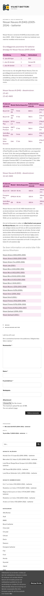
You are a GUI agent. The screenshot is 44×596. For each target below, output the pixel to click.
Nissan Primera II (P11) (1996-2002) (14, 304)
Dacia (5, 539)
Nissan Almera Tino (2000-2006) (14, 262)
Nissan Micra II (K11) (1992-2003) (14, 272)
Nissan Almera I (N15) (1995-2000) (14, 255)
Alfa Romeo (7, 513)
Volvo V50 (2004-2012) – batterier (20, 484)
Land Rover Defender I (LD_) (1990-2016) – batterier (20, 473)
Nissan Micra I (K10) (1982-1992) (13, 269)
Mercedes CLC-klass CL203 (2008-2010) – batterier (20, 459)
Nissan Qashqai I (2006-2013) (13, 311)
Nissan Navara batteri (12, 327)
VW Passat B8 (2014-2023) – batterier (15, 469)
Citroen (5, 535)
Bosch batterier (8, 524)
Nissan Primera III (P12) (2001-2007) (15, 308)
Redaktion (19, 19)
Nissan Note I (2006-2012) (11, 293)
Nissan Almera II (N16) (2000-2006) (14, 258)
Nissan (7, 325)
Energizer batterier (9, 547)
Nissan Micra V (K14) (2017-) (12, 283)
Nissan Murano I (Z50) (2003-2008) (14, 286)
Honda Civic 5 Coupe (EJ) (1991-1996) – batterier (19, 455)
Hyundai (5, 562)
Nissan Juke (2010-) (9, 265)
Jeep (4, 570)
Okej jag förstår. (36, 583)
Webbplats (6, 390)
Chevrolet (6, 528)
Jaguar (5, 566)
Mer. (11, 593)
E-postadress (8, 381)
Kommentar (7, 345)
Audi (4, 516)
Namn (5, 371)
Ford (4, 554)
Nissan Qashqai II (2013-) (11, 315)
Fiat (4, 551)
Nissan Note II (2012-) (10, 297)
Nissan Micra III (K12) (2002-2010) (14, 276)
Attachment (7, 400)
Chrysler (5, 532)
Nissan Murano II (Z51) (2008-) (13, 290)
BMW (5, 520)
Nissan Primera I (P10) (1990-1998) (14, 301)
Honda (5, 558)
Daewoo (5, 543)
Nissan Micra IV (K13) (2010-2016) (14, 279)
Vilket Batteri (20, 7)
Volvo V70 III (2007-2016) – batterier (24, 488)
